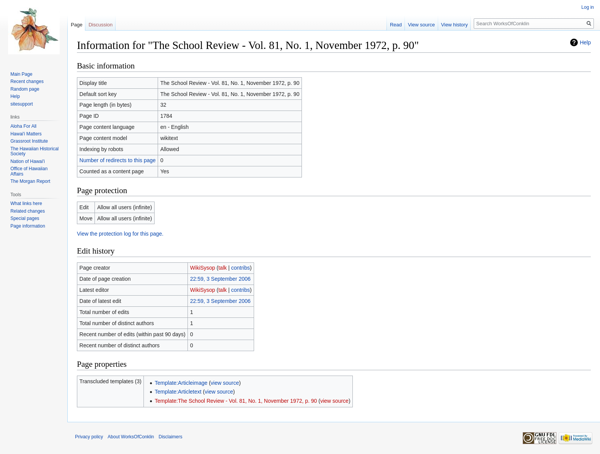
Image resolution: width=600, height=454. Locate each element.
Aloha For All (23, 126)
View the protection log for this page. (120, 234)
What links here (26, 203)
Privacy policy (89, 436)
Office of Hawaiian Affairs (28, 171)
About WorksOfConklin (131, 436)
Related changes (27, 211)
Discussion (100, 25)
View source (421, 25)
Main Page (21, 74)
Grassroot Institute (29, 141)
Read (396, 25)
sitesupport (21, 104)
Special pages (24, 218)
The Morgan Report (30, 181)
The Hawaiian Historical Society (34, 151)
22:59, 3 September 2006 (220, 279)
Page (76, 25)
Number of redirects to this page (118, 160)
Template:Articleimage (181, 383)
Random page (24, 89)
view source (225, 383)
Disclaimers (171, 436)
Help (585, 42)
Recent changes (27, 81)
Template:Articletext (178, 392)
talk (222, 268)
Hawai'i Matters (26, 134)
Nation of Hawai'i (27, 161)
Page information (27, 226)
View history (454, 25)
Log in (587, 7)
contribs (240, 268)
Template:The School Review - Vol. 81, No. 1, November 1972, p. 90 (236, 401)
